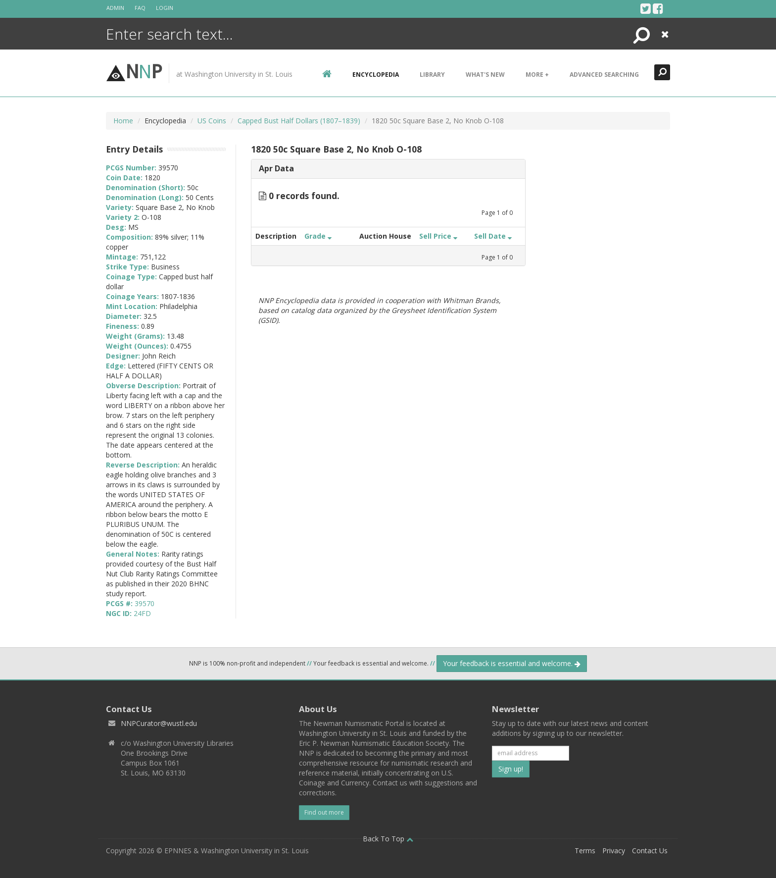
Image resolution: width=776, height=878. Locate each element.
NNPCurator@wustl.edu (159, 723)
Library (432, 74)
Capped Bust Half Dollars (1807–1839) (299, 120)
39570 (144, 603)
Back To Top (388, 838)
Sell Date (493, 236)
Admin (115, 7)
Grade (318, 236)
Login (164, 7)
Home (123, 120)
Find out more (324, 812)
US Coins (211, 120)
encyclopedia (375, 74)
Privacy (613, 850)
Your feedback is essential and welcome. (512, 663)
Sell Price (438, 236)
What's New (485, 74)
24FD (142, 613)
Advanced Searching (604, 74)
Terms (585, 850)
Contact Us (650, 850)
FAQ (140, 7)
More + (537, 74)
